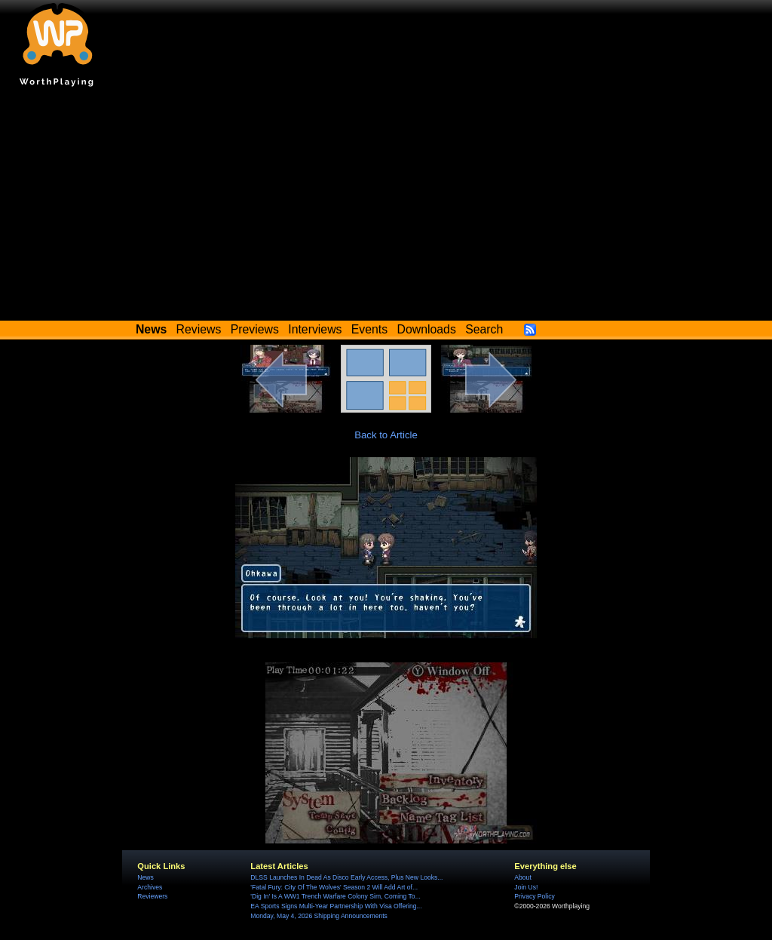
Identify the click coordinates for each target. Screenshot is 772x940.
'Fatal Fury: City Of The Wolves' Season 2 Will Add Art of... (334, 887)
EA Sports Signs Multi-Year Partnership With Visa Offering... (335, 906)
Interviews (315, 329)
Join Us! (526, 887)
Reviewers (152, 896)
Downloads (426, 329)
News (145, 877)
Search (484, 329)
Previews (255, 329)
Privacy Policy (534, 896)
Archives (149, 887)
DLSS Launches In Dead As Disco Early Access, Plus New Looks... (346, 877)
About (522, 877)
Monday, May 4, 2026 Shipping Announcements (319, 916)
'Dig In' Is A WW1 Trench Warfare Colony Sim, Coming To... (335, 896)
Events (369, 329)
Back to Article (386, 435)
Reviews (199, 329)
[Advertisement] (386, 207)
